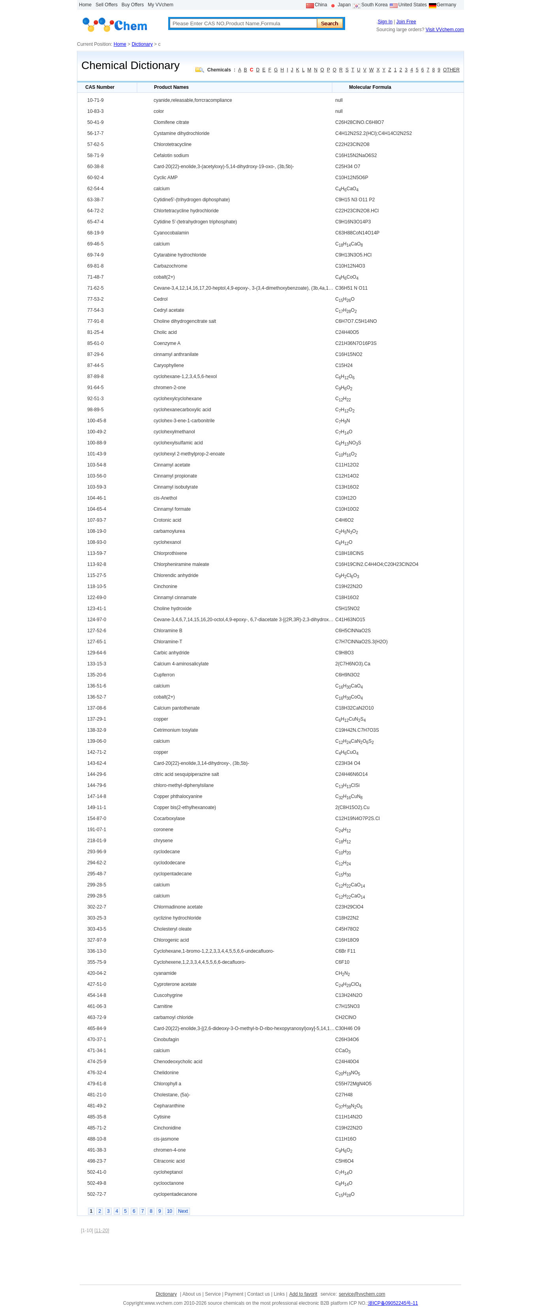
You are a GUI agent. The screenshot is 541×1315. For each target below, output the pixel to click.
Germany (446, 4)
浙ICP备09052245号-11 (393, 1303)
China (321, 4)
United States (412, 4)
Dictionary (141, 44)
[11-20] (101, 1230)
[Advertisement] (223, 1259)
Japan (344, 4)
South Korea (374, 4)
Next (183, 1211)
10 (169, 1211)
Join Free (406, 21)
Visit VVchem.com (445, 29)
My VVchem (160, 4)
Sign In (385, 21)
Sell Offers (107, 4)
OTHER (451, 70)
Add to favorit (303, 1294)
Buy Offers (133, 4)
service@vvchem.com (362, 1294)
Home (85, 4)
